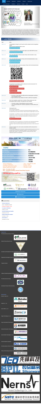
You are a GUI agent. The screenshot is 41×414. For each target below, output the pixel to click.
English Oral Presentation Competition (17, 88)
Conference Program (20, 197)
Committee (8, 1)
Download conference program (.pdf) (16, 81)
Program (24, 1)
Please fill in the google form (15, 118)
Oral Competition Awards (14, 62)
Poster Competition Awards (15, 60)
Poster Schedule (13, 90)
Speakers (19, 1)
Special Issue (30, 1)
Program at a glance (14, 86)
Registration (14, 1)
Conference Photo (13, 56)
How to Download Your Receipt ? (16, 52)
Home (4, 1)
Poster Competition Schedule (15, 92)
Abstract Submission (20, 191)
